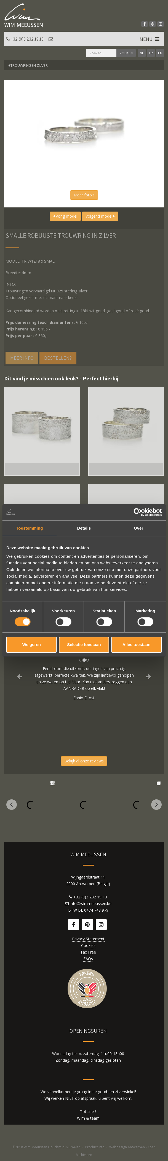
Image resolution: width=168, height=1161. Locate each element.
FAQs (88, 958)
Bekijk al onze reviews (84, 761)
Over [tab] (138, 528)
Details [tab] (84, 528)
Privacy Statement (88, 938)
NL (142, 52)
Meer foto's (84, 194)
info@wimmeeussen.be (90, 903)
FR (151, 52)
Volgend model (100, 216)
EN (160, 52)
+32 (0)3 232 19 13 (27, 39)
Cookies (88, 945)
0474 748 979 (96, 910)
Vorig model (65, 216)
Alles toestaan (136, 644)
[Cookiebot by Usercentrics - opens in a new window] (137, 512)
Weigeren (31, 644)
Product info (95, 1147)
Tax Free (88, 952)
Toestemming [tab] (29, 528)
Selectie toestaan (84, 644)
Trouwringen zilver (28, 65)
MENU (150, 39)
